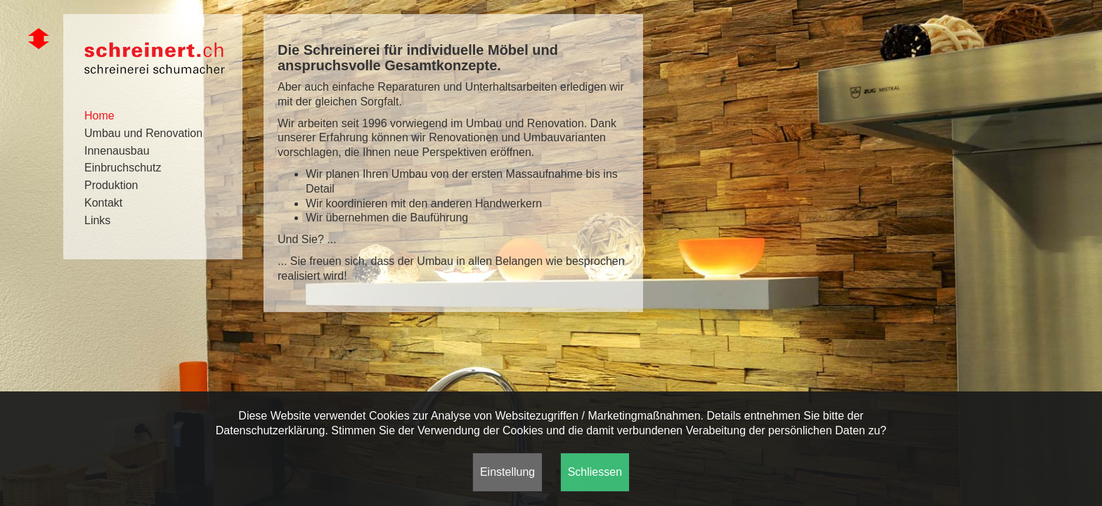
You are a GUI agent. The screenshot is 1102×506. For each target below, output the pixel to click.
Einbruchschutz (122, 168)
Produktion (111, 185)
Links (97, 220)
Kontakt (103, 203)
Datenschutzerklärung (270, 430)
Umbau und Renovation (143, 133)
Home (99, 116)
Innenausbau (117, 151)
